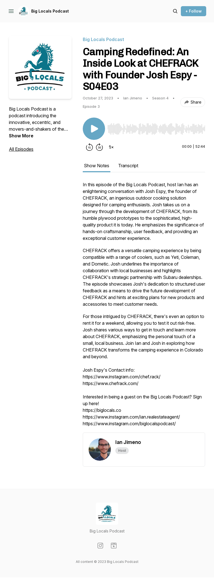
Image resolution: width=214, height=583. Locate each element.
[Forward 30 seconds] (99, 147)
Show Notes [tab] (96, 165)
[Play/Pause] (94, 129)
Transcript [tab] (128, 165)
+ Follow (193, 11)
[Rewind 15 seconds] (89, 147)
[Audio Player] (156, 127)
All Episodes (21, 149)
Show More (21, 135)
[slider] (156, 129)
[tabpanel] (144, 307)
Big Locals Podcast (50, 11)
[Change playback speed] (111, 147)
